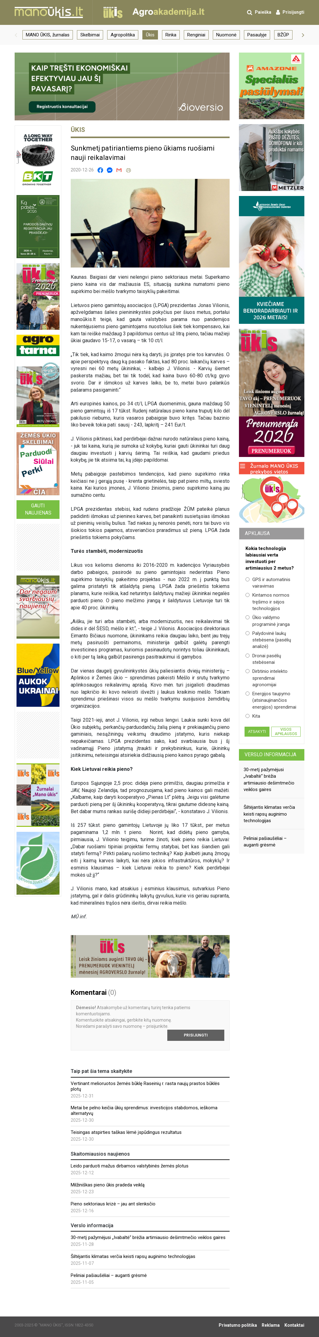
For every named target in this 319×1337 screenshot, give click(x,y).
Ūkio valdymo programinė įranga (267, 621)
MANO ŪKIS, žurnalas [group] (47, 35)
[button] (16, 35)
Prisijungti (196, 1035)
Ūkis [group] (150, 35)
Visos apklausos (286, 731)
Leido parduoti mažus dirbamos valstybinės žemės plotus (129, 1166)
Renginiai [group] (196, 35)
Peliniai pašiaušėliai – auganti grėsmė (109, 1275)
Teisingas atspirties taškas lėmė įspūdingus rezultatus (126, 1132)
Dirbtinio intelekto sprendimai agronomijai (266, 678)
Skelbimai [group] (90, 35)
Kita (252, 716)
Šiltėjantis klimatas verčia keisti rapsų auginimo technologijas (133, 1256)
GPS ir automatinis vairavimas (267, 583)
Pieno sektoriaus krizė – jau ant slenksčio (113, 1204)
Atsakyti (257, 731)
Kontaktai (294, 1325)
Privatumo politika (238, 1325)
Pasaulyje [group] (257, 35)
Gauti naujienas (38, 509)
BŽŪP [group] (283, 35)
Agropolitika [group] (123, 35)
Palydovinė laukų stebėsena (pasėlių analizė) (268, 640)
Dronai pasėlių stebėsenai (263, 659)
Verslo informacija (270, 754)
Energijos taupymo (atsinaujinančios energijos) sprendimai (270, 700)
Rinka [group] (170, 35)
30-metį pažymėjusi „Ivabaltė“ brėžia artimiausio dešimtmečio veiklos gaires (148, 1237)
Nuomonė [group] (226, 35)
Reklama (271, 1325)
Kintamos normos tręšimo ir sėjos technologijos (267, 601)
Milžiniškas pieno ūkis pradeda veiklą (108, 1185)
